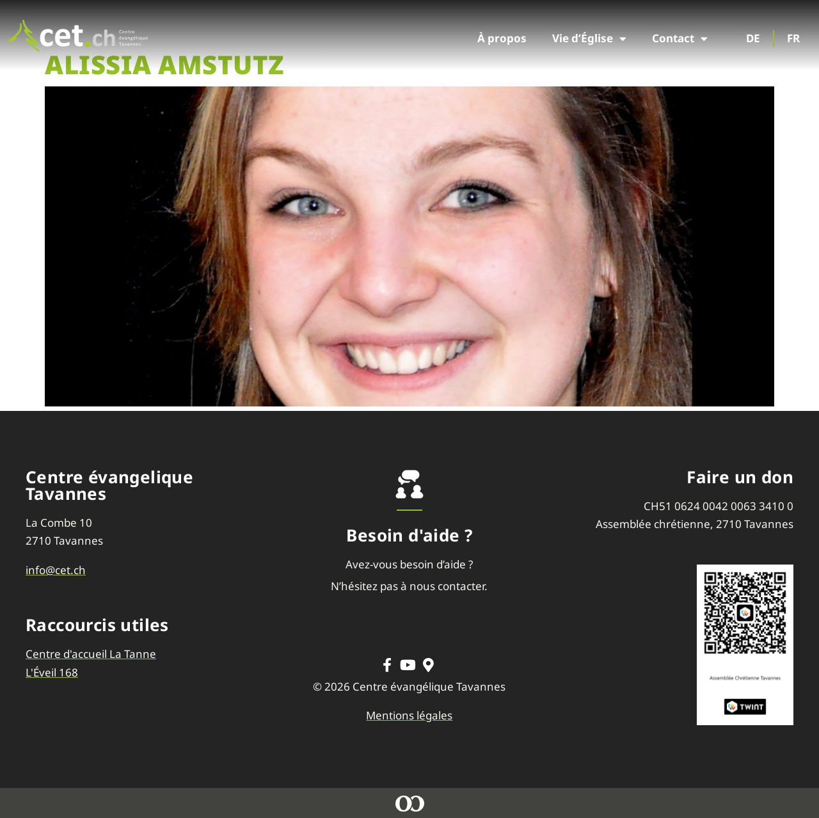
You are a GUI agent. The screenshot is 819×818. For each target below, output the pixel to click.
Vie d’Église (589, 39)
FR (793, 38)
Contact (680, 39)
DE (753, 38)
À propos (502, 38)
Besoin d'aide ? (409, 535)
